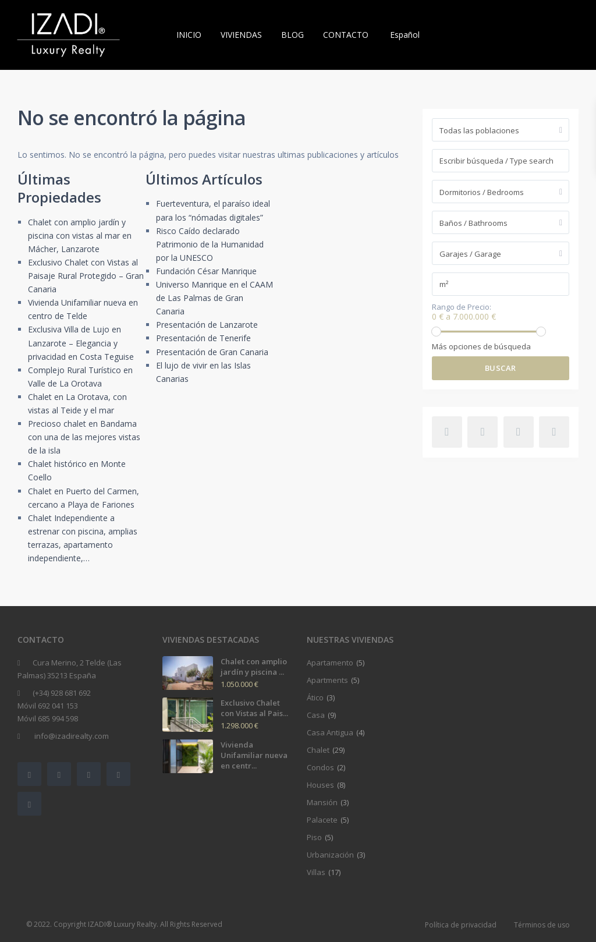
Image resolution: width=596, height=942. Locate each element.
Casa (316, 715)
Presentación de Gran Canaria (212, 351)
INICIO (188, 34)
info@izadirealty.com (71, 736)
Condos (320, 767)
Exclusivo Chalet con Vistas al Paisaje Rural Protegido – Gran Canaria (86, 276)
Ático (315, 697)
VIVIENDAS (241, 34)
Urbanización (330, 854)
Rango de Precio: (461, 307)
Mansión (322, 802)
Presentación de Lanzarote (207, 324)
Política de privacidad (460, 925)
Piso (314, 837)
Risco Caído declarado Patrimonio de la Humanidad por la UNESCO (210, 244)
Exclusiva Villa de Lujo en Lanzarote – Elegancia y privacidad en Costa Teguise (81, 343)
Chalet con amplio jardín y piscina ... (254, 666)
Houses (320, 785)
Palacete (322, 819)
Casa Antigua (330, 732)
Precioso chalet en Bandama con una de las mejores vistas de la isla (84, 437)
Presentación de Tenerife (203, 337)
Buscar (500, 368)
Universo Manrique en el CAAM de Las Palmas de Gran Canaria (214, 298)
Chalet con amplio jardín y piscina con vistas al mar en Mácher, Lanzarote (80, 235)
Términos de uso (542, 925)
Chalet (318, 750)
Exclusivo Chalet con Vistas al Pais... (254, 707)
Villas (316, 872)
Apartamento (330, 662)
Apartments (327, 680)
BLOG (292, 34)
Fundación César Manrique (206, 271)
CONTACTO (345, 34)
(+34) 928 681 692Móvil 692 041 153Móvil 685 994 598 (54, 706)
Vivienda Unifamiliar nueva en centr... (254, 755)
